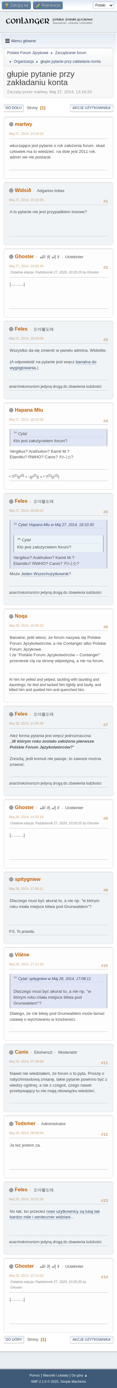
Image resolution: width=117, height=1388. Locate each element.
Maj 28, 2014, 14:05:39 (26, 723)
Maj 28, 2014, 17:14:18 (26, 964)
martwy (23, 124)
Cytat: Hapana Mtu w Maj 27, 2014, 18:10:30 (56, 525)
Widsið (23, 190)
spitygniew (28, 879)
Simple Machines (73, 1381)
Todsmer (25, 1123)
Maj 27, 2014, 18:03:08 (26, 338)
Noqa (21, 616)
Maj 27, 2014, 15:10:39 (26, 200)
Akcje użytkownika (91, 108)
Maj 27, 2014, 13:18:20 (26, 133)
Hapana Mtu (29, 410)
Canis (21, 1052)
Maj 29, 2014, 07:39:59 (26, 1061)
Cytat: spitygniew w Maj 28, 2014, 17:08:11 (54, 979)
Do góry (14, 1339)
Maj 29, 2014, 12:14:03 (26, 1275)
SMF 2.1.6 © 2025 (44, 1381)
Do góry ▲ (79, 1375)
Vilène (22, 954)
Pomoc (34, 1375)
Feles (21, 329)
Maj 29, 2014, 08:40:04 (26, 1133)
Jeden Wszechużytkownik (45, 573)
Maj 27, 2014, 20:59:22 (26, 510)
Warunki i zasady (56, 1375)
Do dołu (14, 108)
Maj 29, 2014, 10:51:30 (26, 1199)
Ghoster (24, 256)
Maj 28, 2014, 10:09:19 (26, 625)
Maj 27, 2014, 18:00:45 (26, 266)
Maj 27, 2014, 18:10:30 (26, 419)
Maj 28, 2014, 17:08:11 (26, 889)
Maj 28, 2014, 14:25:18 (26, 817)
